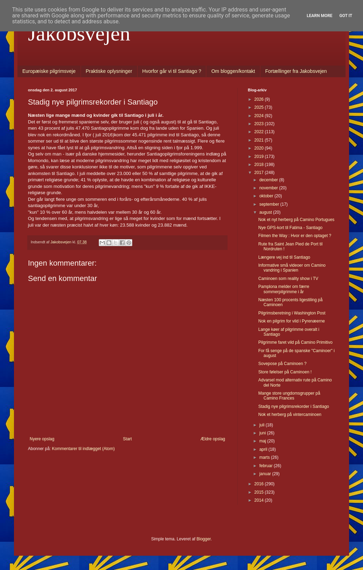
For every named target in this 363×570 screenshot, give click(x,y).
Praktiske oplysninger (109, 71)
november (269, 187)
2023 (259, 123)
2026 (259, 99)
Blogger (204, 539)
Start (127, 438)
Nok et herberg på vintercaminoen (289, 414)
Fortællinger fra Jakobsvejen (296, 71)
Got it (345, 15)
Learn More (320, 15)
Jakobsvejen (79, 33)
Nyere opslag (42, 438)
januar (265, 473)
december (269, 179)
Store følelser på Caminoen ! (285, 372)
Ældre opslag (212, 438)
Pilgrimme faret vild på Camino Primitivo (295, 342)
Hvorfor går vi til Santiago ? (171, 71)
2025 (259, 107)
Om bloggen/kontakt (233, 71)
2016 (259, 483)
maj (263, 441)
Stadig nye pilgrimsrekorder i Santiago (293, 406)
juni (263, 433)
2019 (259, 156)
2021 (259, 140)
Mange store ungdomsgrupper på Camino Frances (289, 396)
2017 (259, 172)
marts (265, 457)
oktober (266, 195)
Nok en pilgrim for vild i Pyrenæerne (291, 321)
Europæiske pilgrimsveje (49, 71)
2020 (259, 148)
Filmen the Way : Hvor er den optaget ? (294, 235)
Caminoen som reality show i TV (288, 278)
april (263, 449)
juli (262, 425)
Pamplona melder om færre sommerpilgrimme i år (283, 289)
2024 (259, 115)
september (269, 204)
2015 (259, 492)
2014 (259, 500)
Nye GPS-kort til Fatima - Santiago (290, 227)
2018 (259, 164)
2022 (259, 131)
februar (266, 465)
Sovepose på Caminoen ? (282, 363)
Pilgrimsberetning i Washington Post (291, 313)
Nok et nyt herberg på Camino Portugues (296, 219)
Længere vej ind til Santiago (284, 257)
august (266, 212)
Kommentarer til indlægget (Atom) (83, 448)
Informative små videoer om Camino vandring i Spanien (292, 268)
